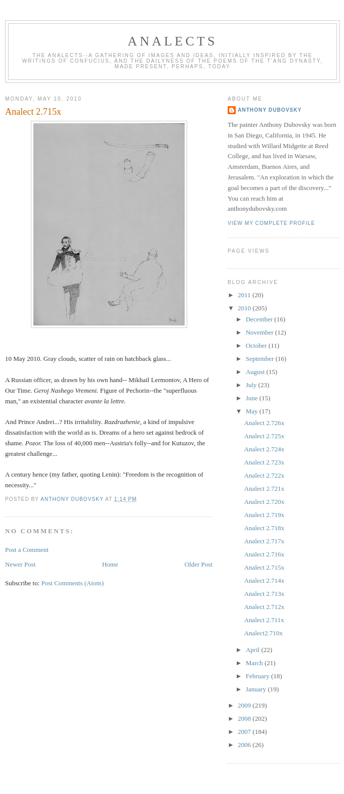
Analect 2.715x (264, 567)
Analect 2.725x (264, 436)
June (253, 398)
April (254, 649)
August (256, 372)
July (252, 385)
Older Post (198, 564)
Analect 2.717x (264, 541)
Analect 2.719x (264, 515)
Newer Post (20, 564)
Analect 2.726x (264, 423)
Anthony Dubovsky (270, 110)
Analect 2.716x (264, 554)
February (258, 676)
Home (110, 564)
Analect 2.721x (264, 488)
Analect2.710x (263, 633)
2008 (245, 718)
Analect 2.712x (264, 607)
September (261, 358)
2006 (245, 745)
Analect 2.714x (264, 580)
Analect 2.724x (264, 449)
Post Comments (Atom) (72, 583)
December (260, 319)
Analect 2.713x (264, 593)
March (255, 663)
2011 (245, 295)
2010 (245, 308)
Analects (172, 41)
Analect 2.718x (264, 528)
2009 (245, 705)
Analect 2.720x (264, 501)
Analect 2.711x (264, 620)
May (253, 411)
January (257, 689)
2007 (245, 731)
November (260, 332)
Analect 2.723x (264, 462)
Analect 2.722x (264, 475)
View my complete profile (271, 223)
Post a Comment (27, 549)
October (257, 345)
